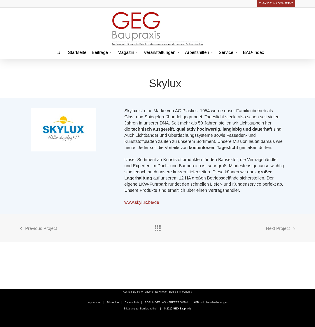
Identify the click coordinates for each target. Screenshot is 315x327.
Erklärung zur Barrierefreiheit (140, 308)
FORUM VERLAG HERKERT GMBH (166, 302)
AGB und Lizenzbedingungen (210, 302)
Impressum (94, 302)
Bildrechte (113, 302)
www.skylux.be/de (141, 202)
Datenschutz (131, 302)
